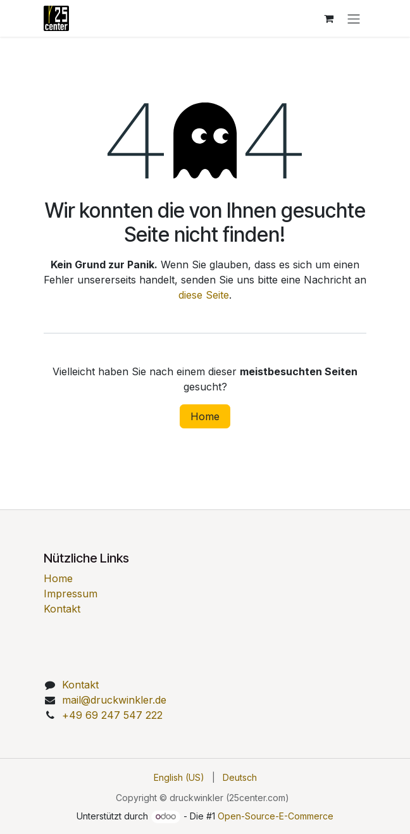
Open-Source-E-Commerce (275, 816)
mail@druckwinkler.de (114, 700)
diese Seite (203, 295)
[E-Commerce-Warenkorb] (328, 18)
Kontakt (62, 608)
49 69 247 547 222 (112, 715)
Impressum (70, 593)
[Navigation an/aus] (353, 18)
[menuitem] (179, 777)
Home (205, 416)
